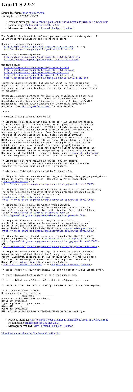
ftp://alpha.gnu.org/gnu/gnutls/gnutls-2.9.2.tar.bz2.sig (41, 64)
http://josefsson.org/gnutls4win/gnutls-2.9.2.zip (36, 80)
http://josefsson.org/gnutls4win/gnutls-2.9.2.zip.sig (39, 83)
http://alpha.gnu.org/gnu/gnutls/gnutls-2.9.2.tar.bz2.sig (42, 61)
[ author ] (69, 28)
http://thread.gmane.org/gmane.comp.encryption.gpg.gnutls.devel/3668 (48, 214)
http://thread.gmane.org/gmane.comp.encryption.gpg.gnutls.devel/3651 (48, 232)
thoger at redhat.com (83, 176)
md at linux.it (29, 307)
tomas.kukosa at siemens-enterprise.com (37, 248)
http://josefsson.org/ (36, 120)
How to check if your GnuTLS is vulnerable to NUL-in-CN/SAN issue (69, 21)
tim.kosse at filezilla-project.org (26, 229)
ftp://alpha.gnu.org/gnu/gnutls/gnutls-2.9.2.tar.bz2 (38, 52)
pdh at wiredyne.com (15, 211)
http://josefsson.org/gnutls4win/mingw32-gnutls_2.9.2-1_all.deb (46, 86)
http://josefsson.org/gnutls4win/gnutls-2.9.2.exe (36, 74)
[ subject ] (57, 28)
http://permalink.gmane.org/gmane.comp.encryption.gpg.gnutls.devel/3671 (50, 282)
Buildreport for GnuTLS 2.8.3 (42, 25)
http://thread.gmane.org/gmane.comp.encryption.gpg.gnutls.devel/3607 (48, 270)
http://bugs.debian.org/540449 (71, 310)
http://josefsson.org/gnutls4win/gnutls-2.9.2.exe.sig (39, 77)
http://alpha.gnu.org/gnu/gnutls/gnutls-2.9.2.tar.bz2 (39, 49)
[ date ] (37, 28)
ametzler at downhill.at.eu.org (23, 310)
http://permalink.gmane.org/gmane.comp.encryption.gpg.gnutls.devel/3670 (50, 288)
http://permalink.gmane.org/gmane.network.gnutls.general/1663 (43, 251)
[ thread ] (46, 28)
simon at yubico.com (33, 12)
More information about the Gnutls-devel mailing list (30, 389)
